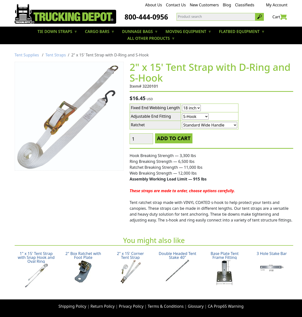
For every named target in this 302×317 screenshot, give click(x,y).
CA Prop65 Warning (226, 306)
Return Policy (102, 306)
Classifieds (244, 5)
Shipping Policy (72, 306)
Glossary (196, 306)
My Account (277, 5)
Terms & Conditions (166, 306)
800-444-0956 (146, 16)
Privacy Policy (131, 306)
